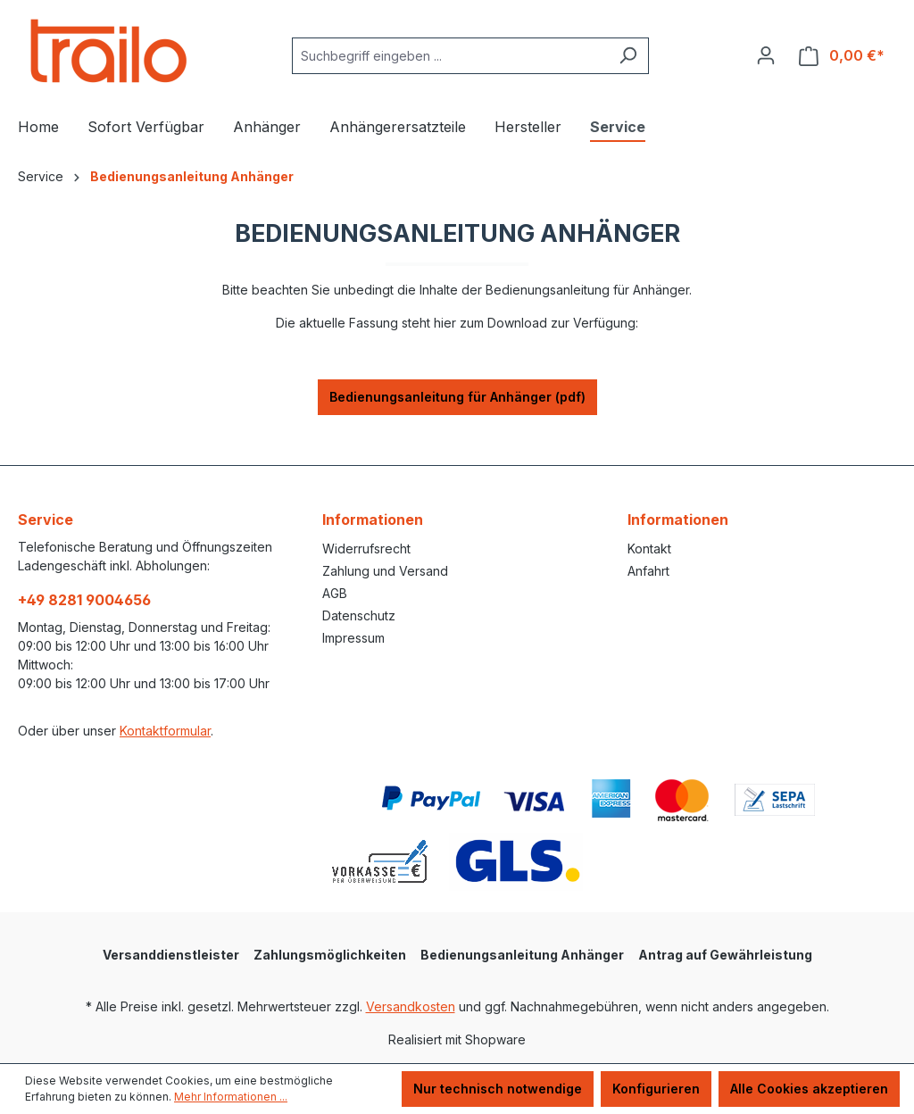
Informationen (372, 519)
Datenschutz (358, 615)
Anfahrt (648, 570)
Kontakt (649, 548)
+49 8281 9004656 (84, 600)
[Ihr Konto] (765, 55)
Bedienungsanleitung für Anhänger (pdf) (457, 396)
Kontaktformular (165, 730)
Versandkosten (410, 1006)
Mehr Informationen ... (230, 1096)
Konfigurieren (656, 1088)
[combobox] (450, 55)
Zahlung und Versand (385, 570)
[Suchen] (628, 55)
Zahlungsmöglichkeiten (329, 954)
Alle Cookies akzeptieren (809, 1088)
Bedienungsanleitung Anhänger (522, 954)
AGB (334, 593)
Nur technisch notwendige (497, 1088)
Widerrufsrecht (366, 548)
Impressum (353, 637)
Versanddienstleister (171, 954)
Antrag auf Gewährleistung (725, 954)
